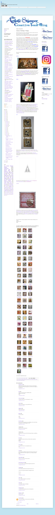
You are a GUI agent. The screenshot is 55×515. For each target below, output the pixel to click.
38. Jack (24, 303)
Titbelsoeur (6, 168)
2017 (5, 114)
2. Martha (24, 233)
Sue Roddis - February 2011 (8, 95)
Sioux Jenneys (6, 172)
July (6, 127)
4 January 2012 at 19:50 (21, 424)
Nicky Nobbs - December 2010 (8, 86)
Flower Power (11, 187)
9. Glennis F (30, 244)
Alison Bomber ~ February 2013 (9, 41)
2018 (5, 113)
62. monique (24, 350)
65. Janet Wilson (24, 356)
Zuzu (11, 181)
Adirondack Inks (6, 187)
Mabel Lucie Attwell (9, 176)
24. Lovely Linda (30, 272)
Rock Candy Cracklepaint (8, 186)
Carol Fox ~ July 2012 (7, 47)
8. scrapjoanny (25, 244)
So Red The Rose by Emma (9, 150)
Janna (19, 450)
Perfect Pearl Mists (21, 49)
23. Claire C (24, 272)
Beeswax (9, 192)
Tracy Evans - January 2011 (8, 99)
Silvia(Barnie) (20, 487)
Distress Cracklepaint (9, 189)
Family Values (23, 71)
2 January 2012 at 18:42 (21, 405)
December (7, 121)
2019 (5, 112)
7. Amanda (19, 244)
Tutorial (5, 195)
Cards (9, 175)
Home (27, 503)
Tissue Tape (20, 111)
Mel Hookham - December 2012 (9, 83)
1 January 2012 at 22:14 (21, 400)
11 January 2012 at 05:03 (22, 435)
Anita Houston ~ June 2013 (8, 44)
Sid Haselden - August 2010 (8, 91)
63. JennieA (30, 350)
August (7, 126)
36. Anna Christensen (30, 297)
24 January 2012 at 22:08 (22, 495)
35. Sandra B (25, 296)
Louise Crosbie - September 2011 (9, 76)
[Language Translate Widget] (47, 94)
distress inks (27, 70)
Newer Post (18, 503)
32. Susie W (24, 290)
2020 (5, 111)
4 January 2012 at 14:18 (21, 418)
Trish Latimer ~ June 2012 (8, 100)
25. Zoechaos (19, 278)
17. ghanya (24, 261)
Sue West (20, 444)
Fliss (19, 391)
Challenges (12, 192)
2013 (5, 119)
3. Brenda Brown (30, 233)
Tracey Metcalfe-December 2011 (9, 98)
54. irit (30, 332)
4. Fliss (19, 238)
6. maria (30, 238)
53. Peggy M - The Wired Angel (24, 332)
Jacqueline (20, 467)
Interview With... (7, 193)
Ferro (12, 194)
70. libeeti (19, 368)
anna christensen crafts (22, 462)
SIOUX (17, 156)
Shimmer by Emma (8, 143)
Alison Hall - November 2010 (8, 42)
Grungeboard (5, 190)
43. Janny (19, 315)
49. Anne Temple (19, 326)
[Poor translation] (5, 6)
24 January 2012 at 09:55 (22, 490)
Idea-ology (5, 174)
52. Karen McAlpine (19, 332)
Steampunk (10, 183)
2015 (5, 117)
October (7, 124)
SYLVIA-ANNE (21, 398)
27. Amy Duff (30, 278)
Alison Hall (7, 170)
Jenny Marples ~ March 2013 (8, 64)
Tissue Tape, (18, 151)
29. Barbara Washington (24, 284)
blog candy (7, 188)
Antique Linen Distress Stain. (20, 112)
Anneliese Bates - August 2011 (8, 45)
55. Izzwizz (19, 338)
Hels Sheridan (6, 61)
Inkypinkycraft (21, 384)
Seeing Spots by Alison (8, 144)
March (6, 132)
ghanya (19, 413)
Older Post (37, 503)
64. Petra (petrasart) (19, 356)
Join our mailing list (44, 42)
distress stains (9, 173)
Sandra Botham (21, 457)
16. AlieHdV (19, 261)
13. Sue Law (19, 255)
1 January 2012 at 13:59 (21, 388)
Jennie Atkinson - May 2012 (8, 63)
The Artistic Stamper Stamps (21, 380)
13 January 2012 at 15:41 (22, 459)
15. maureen (30, 255)
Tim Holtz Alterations (7, 179)
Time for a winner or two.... (9, 153)
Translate (47, 95)
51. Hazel (30, 326)
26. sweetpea (25, 278)
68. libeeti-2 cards (24, 362)
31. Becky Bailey (19, 290)
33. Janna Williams (30, 291)
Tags (12, 175)
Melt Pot (6, 192)
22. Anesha (19, 272)
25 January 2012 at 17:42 (22, 500)
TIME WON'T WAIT (8, 154)
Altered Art (10, 178)
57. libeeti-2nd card (30, 339)
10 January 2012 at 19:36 (22, 429)
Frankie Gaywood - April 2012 (8, 55)
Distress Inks (19, 379)
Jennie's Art (5, 183)
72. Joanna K (30, 368)
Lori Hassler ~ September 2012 (8, 74)
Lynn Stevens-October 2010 (8, 78)
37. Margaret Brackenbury (19, 303)
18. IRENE (30, 261)
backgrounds (34, 152)
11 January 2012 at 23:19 (22, 454)
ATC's (9, 184)
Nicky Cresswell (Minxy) (8, 85)
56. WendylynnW (24, 338)
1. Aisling (19, 233)
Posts (6, 105)
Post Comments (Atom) (22, 505)
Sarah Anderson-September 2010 (9, 87)
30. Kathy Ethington (30, 284)
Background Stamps (7, 171)
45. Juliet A (30, 315)
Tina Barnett (6, 97)
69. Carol (30, 362)
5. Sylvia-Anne (24, 238)
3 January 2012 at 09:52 (21, 410)
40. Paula (19, 309)
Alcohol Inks (6, 181)
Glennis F (20, 403)
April (6, 131)
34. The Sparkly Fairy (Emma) (19, 297)
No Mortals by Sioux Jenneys (9, 142)
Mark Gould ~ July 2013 (8, 82)
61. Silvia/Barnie (19, 350)
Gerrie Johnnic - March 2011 (8, 59)
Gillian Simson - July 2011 (8, 60)
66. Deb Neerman (30, 356)
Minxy (12, 184)
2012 (5, 120)
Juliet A (20, 477)
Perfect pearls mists (28, 379)
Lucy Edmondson (7, 77)
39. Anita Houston (30, 303)
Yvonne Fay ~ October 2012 (8, 101)
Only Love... (7, 137)
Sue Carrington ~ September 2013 (9, 94)
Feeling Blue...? (7, 145)
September (7, 125)
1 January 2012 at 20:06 (21, 395)
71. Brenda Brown (24, 368)
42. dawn (30, 309)
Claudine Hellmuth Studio (8, 182)
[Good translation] (2, 6)
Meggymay (20, 408)
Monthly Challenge (24, 379)
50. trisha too (25, 326)
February (7, 133)
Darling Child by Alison (9, 149)
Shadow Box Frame (9, 194)
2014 (5, 118)
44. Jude (24, 315)
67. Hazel (19, 362)
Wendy (19, 482)
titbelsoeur (5, 30)
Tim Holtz (36, 153)
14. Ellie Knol (25, 255)
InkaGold (10, 190)
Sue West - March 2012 (8, 96)
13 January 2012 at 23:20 (22, 464)
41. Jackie (24, 309)
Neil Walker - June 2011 (8, 84)
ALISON (17, 183)
